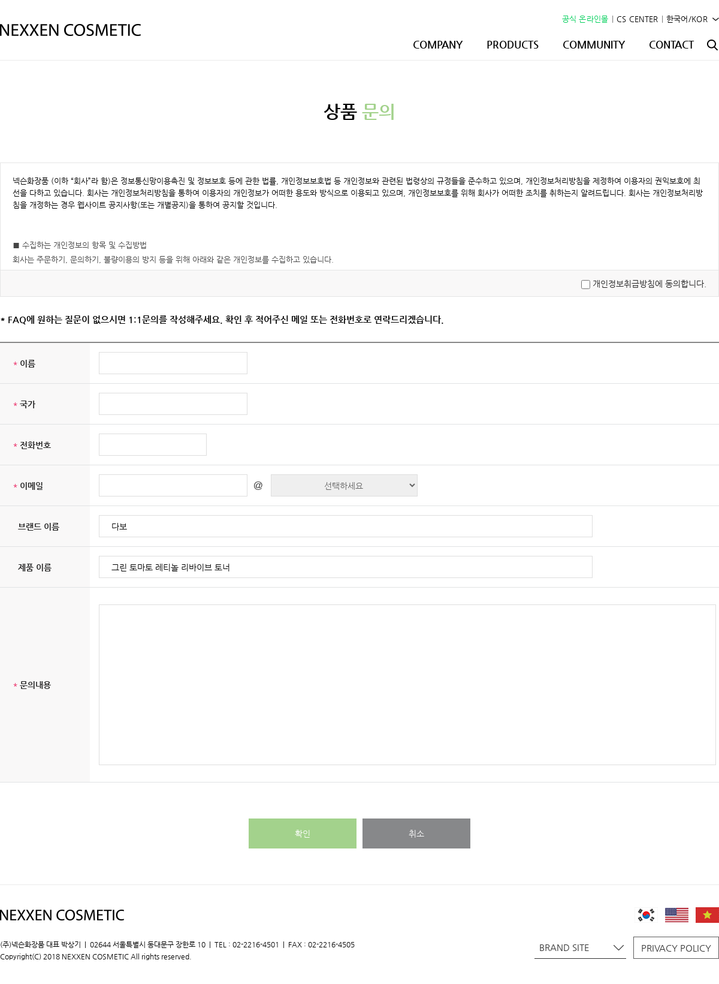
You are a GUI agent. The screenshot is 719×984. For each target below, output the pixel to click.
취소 (416, 833)
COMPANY (438, 44)
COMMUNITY (594, 44)
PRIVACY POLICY (676, 948)
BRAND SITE (581, 947)
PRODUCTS (513, 44)
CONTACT (671, 44)
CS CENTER (637, 19)
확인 (302, 833)
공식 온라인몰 (585, 19)
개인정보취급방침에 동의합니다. (649, 283)
